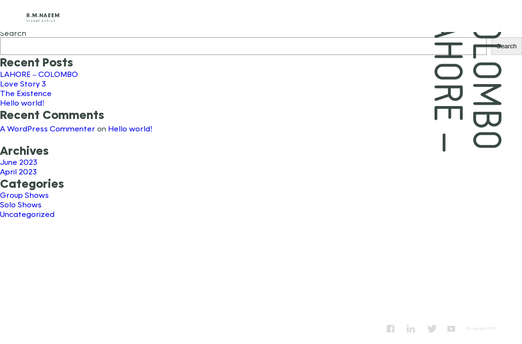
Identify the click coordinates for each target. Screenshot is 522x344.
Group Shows (24, 194)
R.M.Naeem (43, 15)
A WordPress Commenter (47, 128)
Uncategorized (27, 213)
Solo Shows (21, 204)
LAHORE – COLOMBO (39, 73)
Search (13, 32)
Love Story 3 (23, 83)
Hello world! (22, 102)
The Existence (26, 92)
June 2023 (18, 161)
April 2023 (18, 171)
